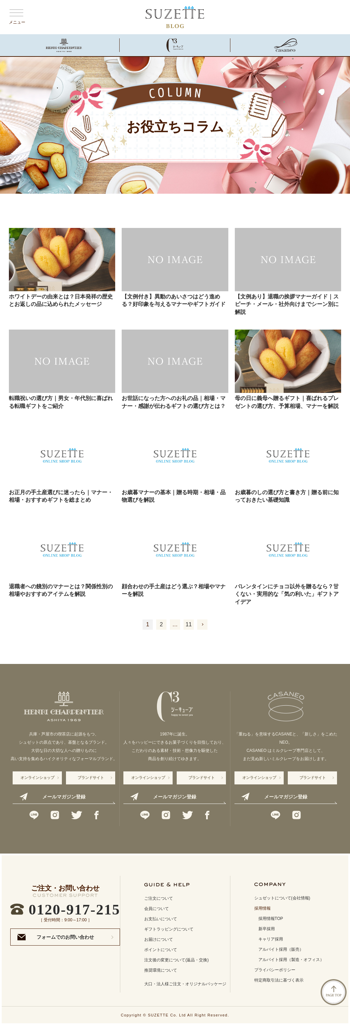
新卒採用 (266, 928)
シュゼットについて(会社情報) (282, 898)
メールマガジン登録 (63, 796)
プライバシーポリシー (274, 970)
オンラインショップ (37, 778)
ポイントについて (160, 949)
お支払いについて (160, 919)
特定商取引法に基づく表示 (279, 980)
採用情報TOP (270, 918)
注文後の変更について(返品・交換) (176, 960)
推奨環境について (160, 970)
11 (189, 624)
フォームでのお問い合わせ (65, 937)
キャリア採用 (270, 939)
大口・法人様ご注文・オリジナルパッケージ (185, 984)
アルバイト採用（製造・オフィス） (291, 959)
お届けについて (158, 939)
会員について (156, 908)
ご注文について (158, 898)
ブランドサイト (91, 778)
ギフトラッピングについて (168, 929)
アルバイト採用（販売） (281, 949)
